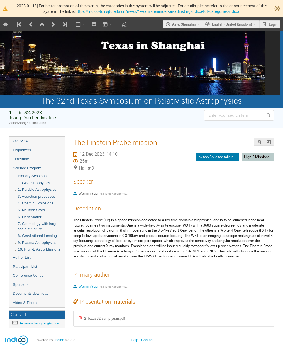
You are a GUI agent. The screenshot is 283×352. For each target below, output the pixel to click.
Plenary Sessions (32, 176)
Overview (20, 141)
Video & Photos (25, 303)
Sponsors (20, 284)
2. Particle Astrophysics (37, 189)
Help (134, 340)
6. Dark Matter (29, 217)
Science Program (27, 168)
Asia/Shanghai (184, 24)
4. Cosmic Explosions (35, 203)
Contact (147, 340)
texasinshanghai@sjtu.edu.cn (44, 323)
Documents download (30, 293)
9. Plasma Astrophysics (37, 243)
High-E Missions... (258, 156)
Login (273, 24)
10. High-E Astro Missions (39, 249)
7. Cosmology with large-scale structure (38, 226)
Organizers (22, 150)
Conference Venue (28, 275)
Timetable (21, 159)
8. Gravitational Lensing (37, 236)
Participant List (25, 266)
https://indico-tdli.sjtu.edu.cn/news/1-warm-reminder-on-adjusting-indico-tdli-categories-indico (157, 11)
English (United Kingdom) (232, 24)
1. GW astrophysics (34, 183)
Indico (59, 340)
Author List (22, 257)
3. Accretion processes (36, 196)
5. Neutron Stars (31, 210)
